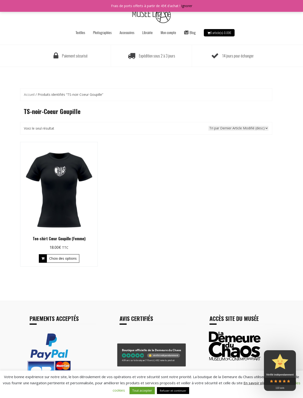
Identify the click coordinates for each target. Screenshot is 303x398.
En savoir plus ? (257, 383)
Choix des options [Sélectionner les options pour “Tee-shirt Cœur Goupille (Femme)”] (63, 258)
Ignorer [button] (186, 6)
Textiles (80, 32)
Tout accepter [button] (142, 390)
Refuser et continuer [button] (173, 390)
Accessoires (127, 32)
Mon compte (168, 32)
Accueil (29, 94)
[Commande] (238, 128)
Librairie (147, 32)
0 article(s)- (220, 32)
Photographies (102, 32)
